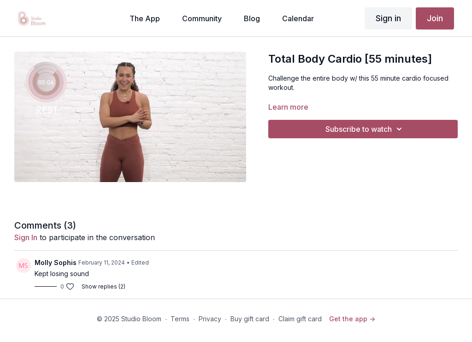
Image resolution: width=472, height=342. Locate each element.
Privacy (210, 319)
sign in (25, 237)
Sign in (388, 18)
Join (435, 18)
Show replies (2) (103, 286)
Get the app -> (352, 319)
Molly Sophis (56, 262)
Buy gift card (249, 319)
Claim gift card (300, 319)
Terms (180, 319)
